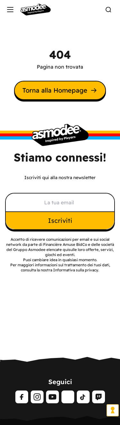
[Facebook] (21, 397)
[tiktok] (83, 397)
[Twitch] (98, 397)
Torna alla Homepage (60, 90)
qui (65, 249)
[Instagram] (37, 397)
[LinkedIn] (67, 397)
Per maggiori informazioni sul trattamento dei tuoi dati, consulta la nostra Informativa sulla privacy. (60, 267)
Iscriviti (60, 220)
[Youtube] (52, 397)
